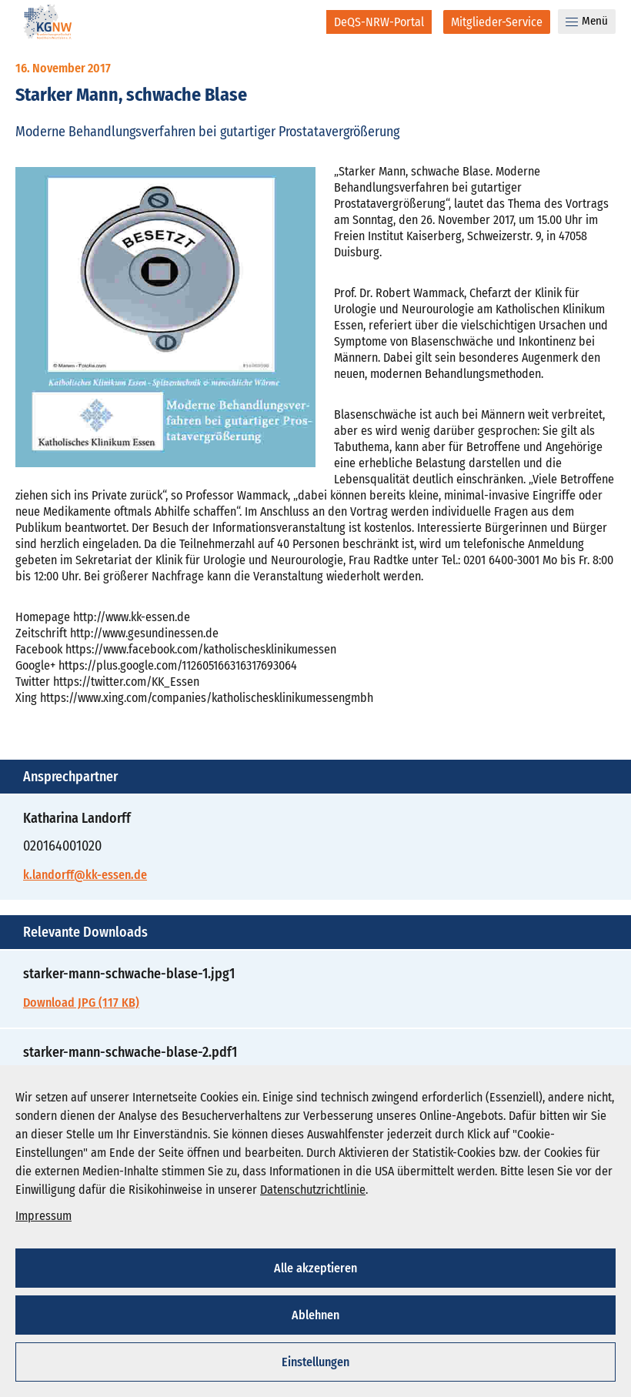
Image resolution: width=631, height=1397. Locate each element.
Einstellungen (315, 1362)
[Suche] (304, 21)
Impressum (43, 1215)
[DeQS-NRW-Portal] (379, 22)
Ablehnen (315, 1315)
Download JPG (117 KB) (81, 1002)
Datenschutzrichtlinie (313, 1189)
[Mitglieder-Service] (496, 22)
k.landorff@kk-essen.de (85, 874)
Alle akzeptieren (315, 1268)
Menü (587, 21)
